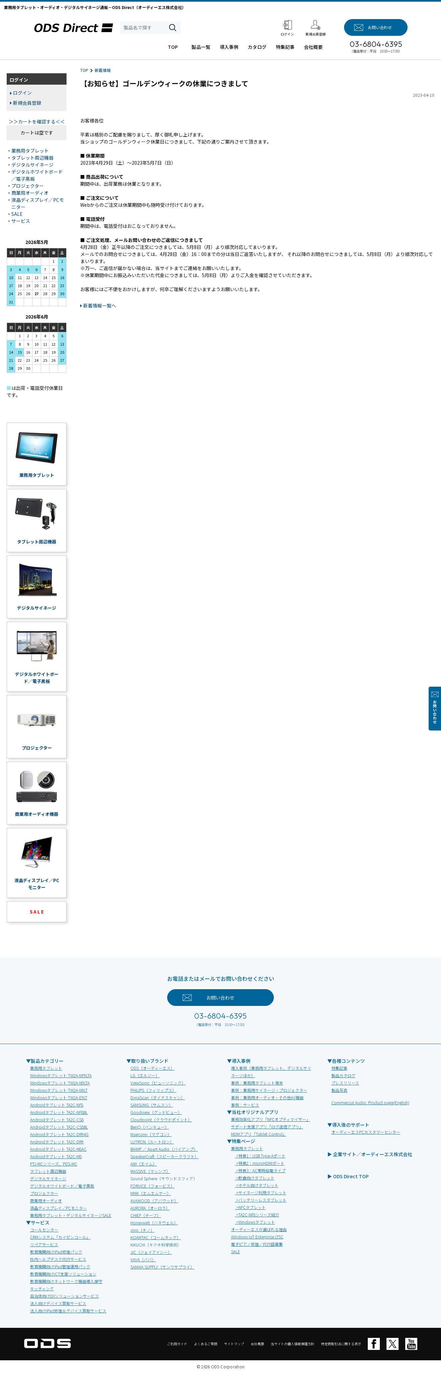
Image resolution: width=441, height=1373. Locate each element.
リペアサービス (44, 1244)
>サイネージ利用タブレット (261, 1192)
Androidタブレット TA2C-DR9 (57, 1141)
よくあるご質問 (205, 1343)
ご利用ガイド (177, 1343)
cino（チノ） (142, 1230)
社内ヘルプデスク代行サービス (58, 1259)
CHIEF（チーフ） (145, 1215)
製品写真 (339, 1090)
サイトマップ (234, 1343)
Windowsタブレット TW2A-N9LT (59, 1090)
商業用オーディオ (29, 192)
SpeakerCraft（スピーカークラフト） (164, 1156)
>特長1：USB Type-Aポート (260, 1156)
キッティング (42, 1288)
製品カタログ (343, 1075)
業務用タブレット (30, 150)
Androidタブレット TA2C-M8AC (58, 1149)
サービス (20, 221)
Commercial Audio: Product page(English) (370, 1102)
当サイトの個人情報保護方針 (292, 1343)
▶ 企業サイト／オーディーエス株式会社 (369, 1154)
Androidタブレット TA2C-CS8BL (59, 1127)
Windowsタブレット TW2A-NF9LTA (61, 1075)
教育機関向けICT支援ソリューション (63, 1274)
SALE (17, 213)
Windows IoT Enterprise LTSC (257, 1236)
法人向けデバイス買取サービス (58, 1303)
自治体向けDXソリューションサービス (64, 1296)
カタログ (257, 47)
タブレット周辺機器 (32, 157)
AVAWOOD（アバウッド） (154, 1200)
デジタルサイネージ (32, 164)
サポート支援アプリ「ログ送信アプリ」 (267, 1126)
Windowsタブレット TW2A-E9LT (58, 1097)
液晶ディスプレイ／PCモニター (58, 1208)
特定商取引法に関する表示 (341, 1343)
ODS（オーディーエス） (152, 1068)
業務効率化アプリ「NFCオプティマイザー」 (270, 1119)
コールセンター (44, 1229)
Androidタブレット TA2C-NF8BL (59, 1112)
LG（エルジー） (144, 1075)
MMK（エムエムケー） (150, 1193)
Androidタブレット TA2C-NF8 (56, 1105)
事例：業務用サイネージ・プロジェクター (269, 1090)
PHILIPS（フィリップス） (153, 1090)
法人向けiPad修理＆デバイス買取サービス (68, 1310)
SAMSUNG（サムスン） (151, 1105)
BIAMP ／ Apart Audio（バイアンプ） (164, 1149)
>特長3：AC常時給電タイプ (260, 1170)
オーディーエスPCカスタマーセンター (365, 1132)
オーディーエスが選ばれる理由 (259, 1229)
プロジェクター (27, 185)
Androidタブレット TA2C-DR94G (59, 1134)
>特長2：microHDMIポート (260, 1163)
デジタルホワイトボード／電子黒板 (62, 1186)
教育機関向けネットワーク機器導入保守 (66, 1281)
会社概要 (313, 47)
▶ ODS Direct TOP (348, 1176)
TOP (173, 47)
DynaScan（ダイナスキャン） (157, 1097)
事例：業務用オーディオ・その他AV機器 (267, 1097)
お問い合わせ (435, 712)
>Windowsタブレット (255, 1222)
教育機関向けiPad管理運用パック (60, 1266)
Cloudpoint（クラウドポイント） (161, 1119)
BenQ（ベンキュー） (149, 1127)
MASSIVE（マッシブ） (150, 1171)
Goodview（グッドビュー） (156, 1112)
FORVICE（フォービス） (152, 1186)
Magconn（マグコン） (151, 1134)
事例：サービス (245, 1105)
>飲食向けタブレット (254, 1178)
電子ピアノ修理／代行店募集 (257, 1244)
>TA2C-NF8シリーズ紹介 (257, 1214)
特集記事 (285, 47)
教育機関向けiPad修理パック (56, 1252)
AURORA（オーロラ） (150, 1208)
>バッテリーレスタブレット (261, 1200)
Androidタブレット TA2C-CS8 (57, 1119)
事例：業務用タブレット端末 (257, 1083)
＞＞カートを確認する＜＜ (37, 121)
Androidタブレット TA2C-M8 (56, 1156)
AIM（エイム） (143, 1164)
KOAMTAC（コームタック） (155, 1237)
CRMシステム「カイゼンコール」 (60, 1237)
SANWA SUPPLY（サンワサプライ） (162, 1267)
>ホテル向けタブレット (257, 1185)
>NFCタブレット (250, 1207)
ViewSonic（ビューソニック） (158, 1083)
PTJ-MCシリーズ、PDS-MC (53, 1164)
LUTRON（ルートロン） (152, 1141)
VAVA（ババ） (143, 1259)
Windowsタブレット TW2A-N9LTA (60, 1083)
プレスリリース (345, 1083)
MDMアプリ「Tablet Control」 (259, 1134)
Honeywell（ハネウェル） (154, 1222)
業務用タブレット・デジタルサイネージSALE (70, 1215)
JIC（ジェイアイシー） (151, 1252)
